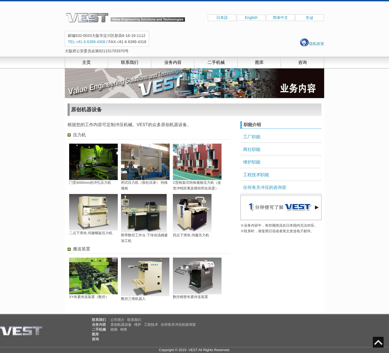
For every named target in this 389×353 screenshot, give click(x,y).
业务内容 (173, 62)
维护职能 (251, 162)
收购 (114, 329)
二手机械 (216, 62)
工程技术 (151, 325)
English (251, 17)
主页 (86, 62)
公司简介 (117, 320)
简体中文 (280, 17)
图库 (259, 62)
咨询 (302, 62)
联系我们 (129, 62)
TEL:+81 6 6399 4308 (86, 42)
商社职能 (251, 149)
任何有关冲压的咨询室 (264, 187)
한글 (309, 17)
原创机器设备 (121, 325)
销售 (123, 329)
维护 (137, 325)
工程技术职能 (256, 174)
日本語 (222, 17)
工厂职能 (251, 136)
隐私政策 (312, 43)
